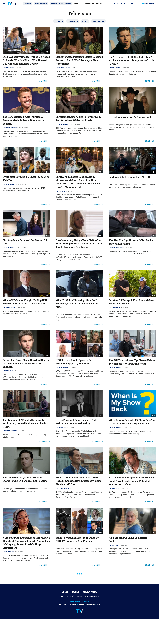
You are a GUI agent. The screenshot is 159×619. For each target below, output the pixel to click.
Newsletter (148, 4)
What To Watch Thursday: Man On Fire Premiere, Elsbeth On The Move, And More (78, 303)
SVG (98, 604)
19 (101, 355)
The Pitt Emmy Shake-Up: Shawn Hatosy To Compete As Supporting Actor (132, 362)
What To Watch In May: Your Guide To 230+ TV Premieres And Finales (77, 539)
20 (154, 415)
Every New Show (41, 4)
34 (101, 473)
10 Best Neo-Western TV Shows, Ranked (131, 117)
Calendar (27, 4)
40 (101, 295)
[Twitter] (118, 4)
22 (48, 235)
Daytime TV (59, 21)
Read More (43, 81)
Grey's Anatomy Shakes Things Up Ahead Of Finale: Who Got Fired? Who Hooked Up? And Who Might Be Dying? (26, 60)
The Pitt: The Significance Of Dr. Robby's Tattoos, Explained (132, 242)
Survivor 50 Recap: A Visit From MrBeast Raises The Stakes (132, 302)
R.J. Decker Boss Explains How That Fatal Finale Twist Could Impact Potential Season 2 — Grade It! (132, 481)
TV (82, 3)
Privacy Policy (90, 592)
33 (154, 295)
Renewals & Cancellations (61, 4)
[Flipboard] (125, 4)
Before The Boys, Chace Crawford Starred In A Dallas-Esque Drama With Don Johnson (26, 363)
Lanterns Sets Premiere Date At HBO (129, 177)
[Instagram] (128, 4)
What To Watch (98, 21)
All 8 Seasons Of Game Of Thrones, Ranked (128, 539)
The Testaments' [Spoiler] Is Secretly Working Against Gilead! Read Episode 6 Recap (25, 423)
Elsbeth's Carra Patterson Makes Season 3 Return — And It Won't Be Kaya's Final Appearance (79, 60)
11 (101, 112)
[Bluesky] (132, 4)
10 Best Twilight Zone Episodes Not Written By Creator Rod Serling (76, 421)
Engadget (63, 604)
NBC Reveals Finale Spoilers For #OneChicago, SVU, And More (74, 361)
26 (48, 533)
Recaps (85, 21)
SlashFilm (90, 604)
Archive (75, 592)
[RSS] (135, 4)
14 (48, 172)
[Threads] (121, 4)
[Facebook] (114, 4)
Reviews (99, 3)
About (65, 592)
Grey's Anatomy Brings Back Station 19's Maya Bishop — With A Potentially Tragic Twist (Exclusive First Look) (79, 244)
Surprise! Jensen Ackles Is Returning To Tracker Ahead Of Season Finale (79, 118)
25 (154, 473)
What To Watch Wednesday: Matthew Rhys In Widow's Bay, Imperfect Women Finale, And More (78, 481)
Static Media (68, 596)
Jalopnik (72, 604)
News (76, 3)
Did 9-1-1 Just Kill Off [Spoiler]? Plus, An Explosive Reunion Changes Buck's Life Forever (131, 60)
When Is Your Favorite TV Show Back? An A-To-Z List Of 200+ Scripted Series (132, 421)
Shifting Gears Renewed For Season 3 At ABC (25, 242)
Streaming (89, 3)
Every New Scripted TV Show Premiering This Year (26, 178)
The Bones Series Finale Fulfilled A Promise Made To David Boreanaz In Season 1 (23, 120)
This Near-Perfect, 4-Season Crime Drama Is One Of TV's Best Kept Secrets (25, 479)
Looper (81, 604)
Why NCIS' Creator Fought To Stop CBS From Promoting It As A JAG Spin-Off (25, 301)
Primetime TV (73, 21)
